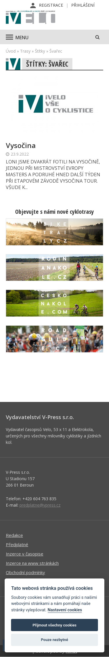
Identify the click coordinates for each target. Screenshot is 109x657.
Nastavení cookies (65, 610)
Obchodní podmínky (25, 572)
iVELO (30, 17)
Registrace (51, 5)
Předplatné (17, 544)
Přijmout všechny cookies (54, 625)
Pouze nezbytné (54, 640)
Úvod (11, 51)
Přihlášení (82, 5)
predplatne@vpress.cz (39, 505)
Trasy (25, 51)
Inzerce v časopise (24, 554)
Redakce (14, 535)
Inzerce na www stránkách (32, 563)
